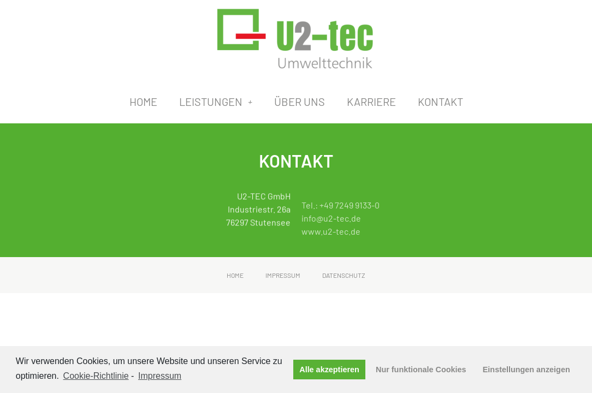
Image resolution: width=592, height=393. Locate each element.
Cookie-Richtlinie (96, 375)
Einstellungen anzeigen (526, 369)
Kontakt (440, 101)
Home (143, 101)
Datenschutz (343, 275)
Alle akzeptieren (329, 369)
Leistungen (215, 101)
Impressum (282, 275)
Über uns (299, 101)
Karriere (371, 101)
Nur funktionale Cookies (421, 369)
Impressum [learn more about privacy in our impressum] (159, 375)
